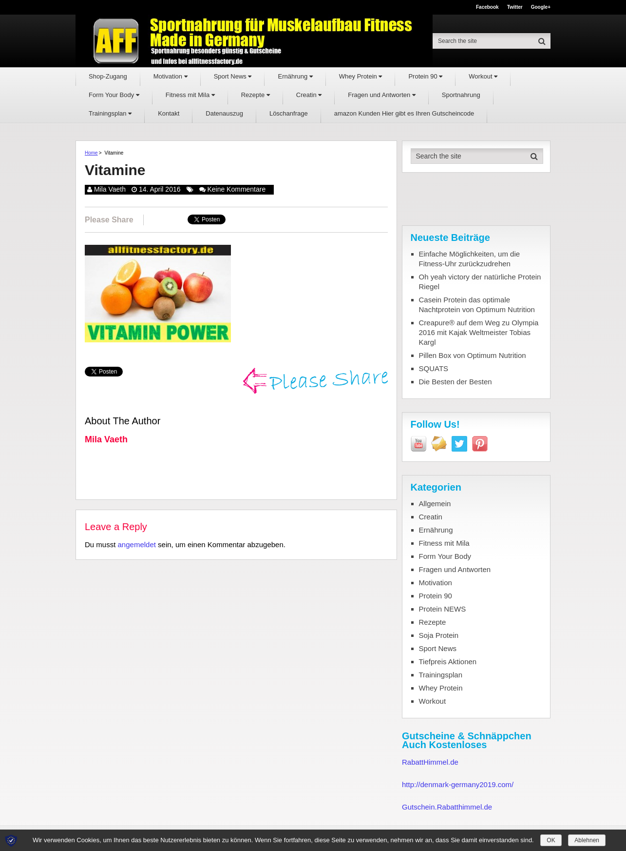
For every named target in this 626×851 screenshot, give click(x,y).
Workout (483, 76)
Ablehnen (586, 840)
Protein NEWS (442, 609)
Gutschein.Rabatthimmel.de (447, 807)
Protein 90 (425, 76)
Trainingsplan (110, 113)
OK (551, 840)
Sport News (233, 76)
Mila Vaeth (110, 189)
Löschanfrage (288, 113)
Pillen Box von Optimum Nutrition (472, 355)
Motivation (170, 76)
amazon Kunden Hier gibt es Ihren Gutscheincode (404, 113)
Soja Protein (439, 635)
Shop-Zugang (108, 76)
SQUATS (434, 368)
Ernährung (295, 76)
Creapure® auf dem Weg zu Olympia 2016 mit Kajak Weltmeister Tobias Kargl (479, 332)
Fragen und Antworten (382, 95)
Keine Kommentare (236, 189)
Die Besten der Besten (455, 381)
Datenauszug (224, 113)
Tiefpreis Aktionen (448, 661)
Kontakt (168, 113)
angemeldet (137, 544)
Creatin (309, 95)
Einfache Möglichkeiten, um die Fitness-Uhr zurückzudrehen (469, 259)
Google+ (540, 7)
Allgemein (435, 503)
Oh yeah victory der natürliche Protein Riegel (480, 282)
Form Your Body (114, 95)
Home (91, 153)
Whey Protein (360, 76)
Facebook (487, 7)
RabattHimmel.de (430, 762)
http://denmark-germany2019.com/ (457, 784)
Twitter (515, 7)
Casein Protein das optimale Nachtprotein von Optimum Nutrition (477, 305)
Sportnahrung (461, 95)
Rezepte (255, 95)
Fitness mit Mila (190, 95)
